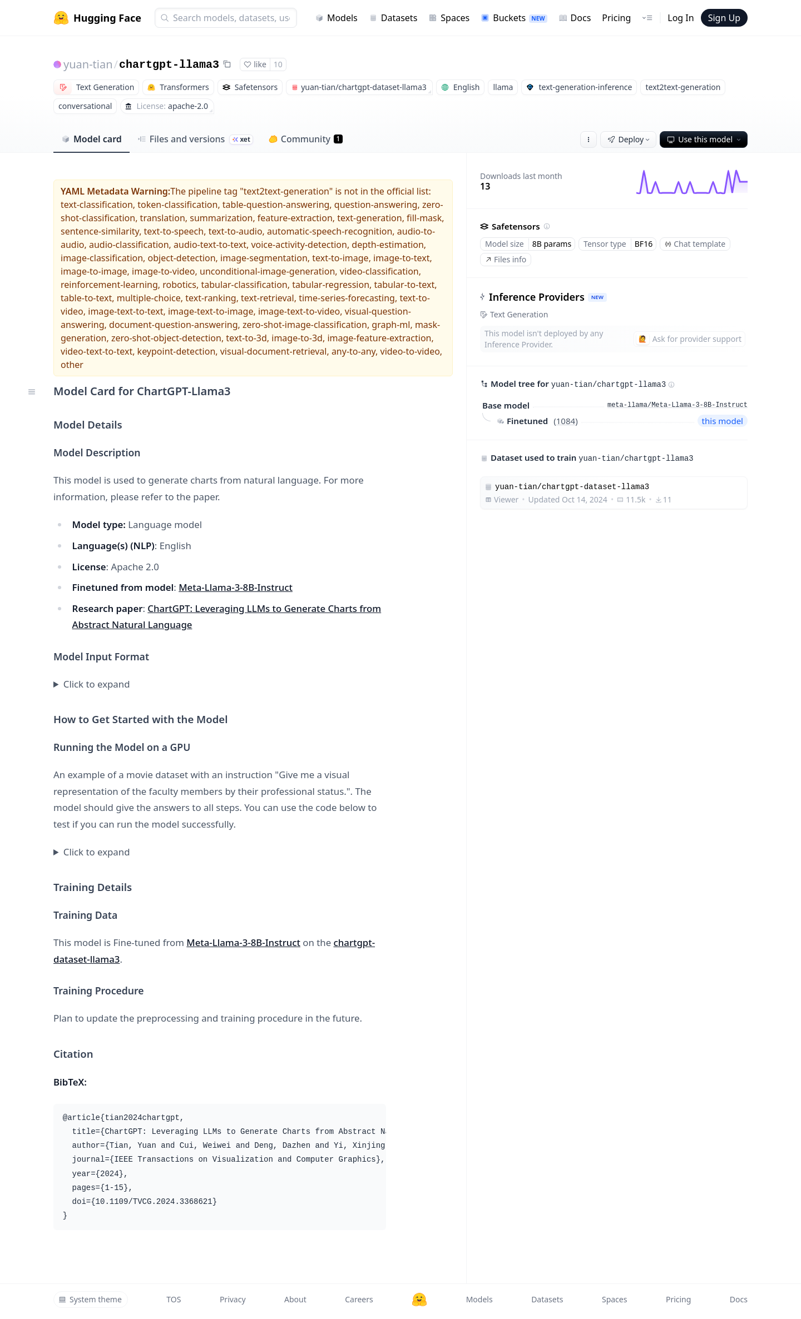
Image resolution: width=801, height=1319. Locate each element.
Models (336, 18)
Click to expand (96, 684)
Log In (681, 18)
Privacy (233, 1299)
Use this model (705, 139)
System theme (90, 1299)
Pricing (616, 18)
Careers (359, 1299)
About (295, 1299)
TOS (173, 1299)
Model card (91, 139)
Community (306, 139)
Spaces (448, 18)
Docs (574, 18)
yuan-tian (88, 64)
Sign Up (724, 18)
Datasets (393, 18)
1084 (565, 420)
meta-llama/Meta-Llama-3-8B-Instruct (677, 405)
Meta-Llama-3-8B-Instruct (236, 587)
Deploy (629, 139)
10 (278, 64)
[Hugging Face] (419, 1299)
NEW (597, 297)
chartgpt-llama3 (169, 64)
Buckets (514, 18)
